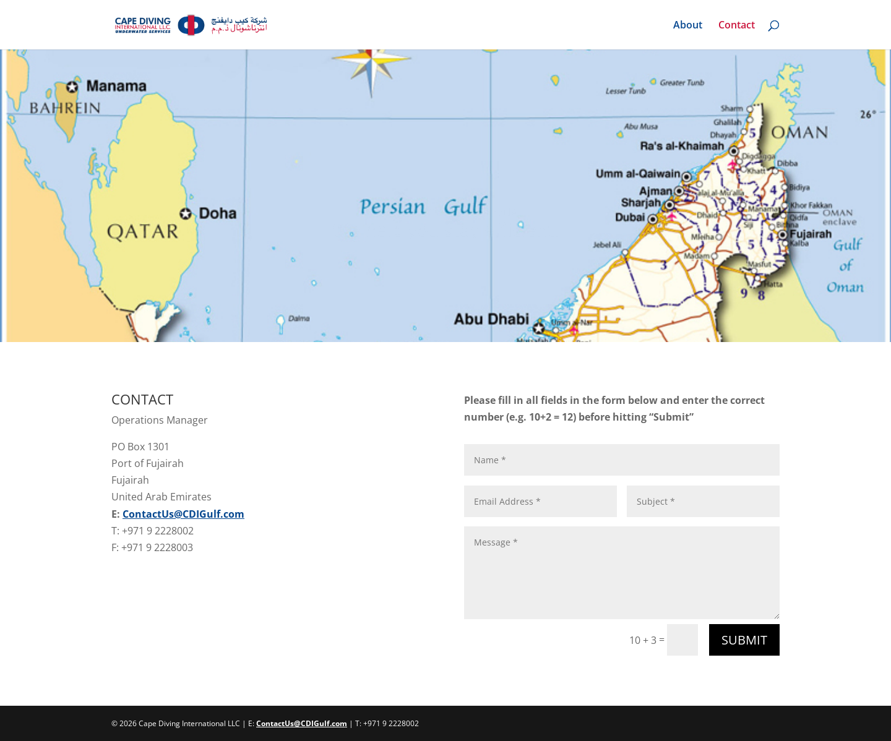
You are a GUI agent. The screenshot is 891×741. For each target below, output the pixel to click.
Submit (744, 640)
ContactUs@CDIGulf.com (183, 514)
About (687, 26)
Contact (736, 26)
